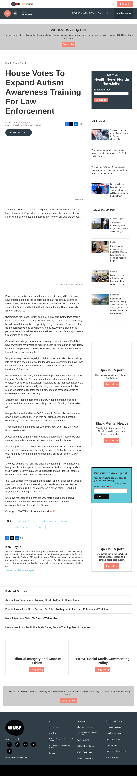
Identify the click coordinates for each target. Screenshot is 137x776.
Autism (39, 527)
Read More (111, 384)
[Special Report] (112, 353)
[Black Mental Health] (112, 406)
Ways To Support (113, 739)
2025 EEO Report (84, 752)
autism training (22, 527)
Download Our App (113, 733)
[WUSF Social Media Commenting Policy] (102, 646)
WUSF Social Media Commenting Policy (103, 661)
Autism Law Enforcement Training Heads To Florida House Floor (42, 600)
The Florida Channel (85, 727)
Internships (81, 721)
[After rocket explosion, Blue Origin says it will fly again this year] (100, 223)
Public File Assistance (86, 746)
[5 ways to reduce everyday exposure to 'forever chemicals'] (100, 134)
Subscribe (68, 44)
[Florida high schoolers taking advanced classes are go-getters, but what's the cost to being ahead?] (100, 299)
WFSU (53, 511)
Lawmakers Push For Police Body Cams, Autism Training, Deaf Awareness (48, 627)
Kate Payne (24, 122)
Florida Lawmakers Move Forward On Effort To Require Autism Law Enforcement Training (56, 609)
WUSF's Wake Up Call (68, 30)
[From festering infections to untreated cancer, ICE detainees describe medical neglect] (100, 247)
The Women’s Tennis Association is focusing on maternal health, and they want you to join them (109, 170)
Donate (126, 4)
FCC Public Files (84, 740)
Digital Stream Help (85, 758)
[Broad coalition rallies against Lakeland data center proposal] (100, 276)
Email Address (102, 486)
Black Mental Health (111, 423)
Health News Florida (16, 63)
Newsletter (53, 733)
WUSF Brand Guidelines (116, 751)
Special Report (111, 370)
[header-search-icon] (112, 4)
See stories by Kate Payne (19, 570)
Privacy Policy (111, 745)
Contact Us (53, 727)
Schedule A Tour (112, 757)
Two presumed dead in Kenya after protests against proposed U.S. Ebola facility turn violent (109, 153)
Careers (52, 753)
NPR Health (100, 121)
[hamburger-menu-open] (6, 4)
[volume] (15, 13)
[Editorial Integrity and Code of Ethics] (36, 646)
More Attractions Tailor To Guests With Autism (31, 618)
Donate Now (69, 700)
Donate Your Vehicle (114, 721)
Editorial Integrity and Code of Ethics (36, 661)
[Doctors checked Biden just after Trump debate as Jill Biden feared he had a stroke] (100, 188)
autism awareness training (54, 521)
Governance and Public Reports (87, 734)
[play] (7, 13)
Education (114, 295)
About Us (52, 721)
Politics (113, 242)
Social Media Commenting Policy (59, 747)
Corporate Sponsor (113, 727)
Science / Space (117, 219)
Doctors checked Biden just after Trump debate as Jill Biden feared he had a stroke (119, 190)
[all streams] (123, 13)
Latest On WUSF (103, 210)
